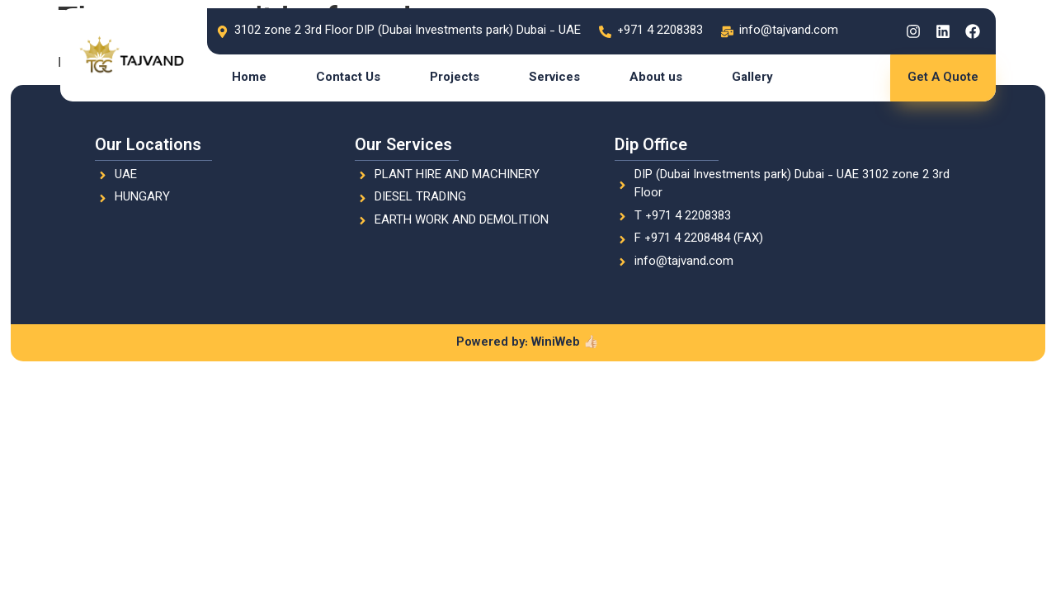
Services (554, 77)
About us (655, 77)
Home (249, 77)
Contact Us (348, 77)
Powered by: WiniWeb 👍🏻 (527, 342)
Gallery (752, 77)
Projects (454, 77)
